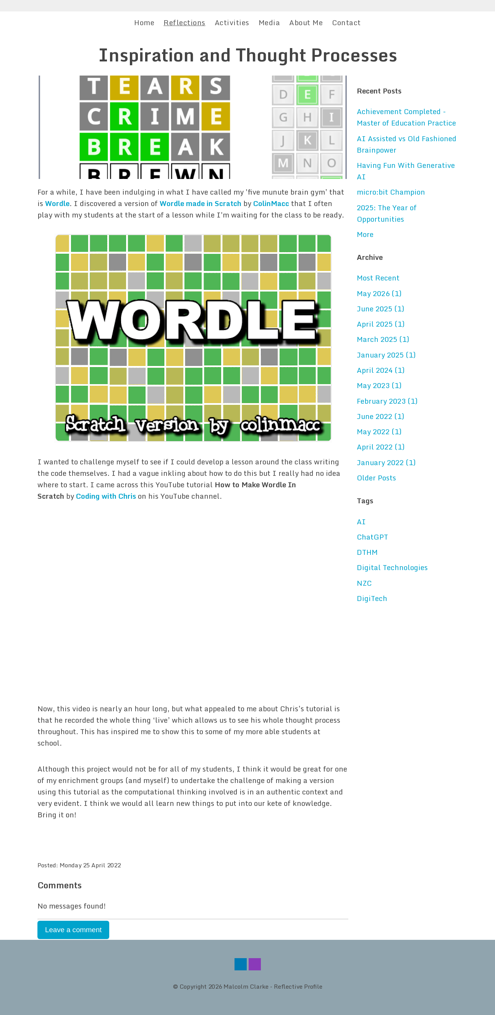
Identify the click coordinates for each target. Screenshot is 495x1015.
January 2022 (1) (386, 462)
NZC (364, 583)
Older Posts (376, 477)
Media (269, 22)
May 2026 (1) (379, 293)
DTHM (367, 552)
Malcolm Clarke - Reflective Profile (272, 986)
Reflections (184, 22)
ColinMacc (271, 203)
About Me (306, 22)
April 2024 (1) (380, 370)
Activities (232, 22)
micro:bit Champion (391, 192)
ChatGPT (372, 537)
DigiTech (372, 598)
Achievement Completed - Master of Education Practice (406, 117)
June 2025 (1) (380, 308)
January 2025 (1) (386, 355)
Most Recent (378, 278)
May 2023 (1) (379, 385)
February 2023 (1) (387, 401)
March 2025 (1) (383, 339)
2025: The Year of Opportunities (387, 213)
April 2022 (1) (380, 447)
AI (361, 521)
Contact (346, 22)
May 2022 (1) (379, 431)
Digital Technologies (392, 567)
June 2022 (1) (380, 416)
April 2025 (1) (380, 324)
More (365, 234)
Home (144, 22)
